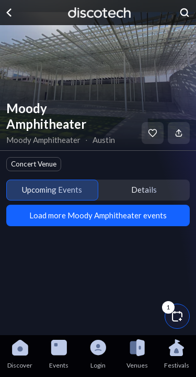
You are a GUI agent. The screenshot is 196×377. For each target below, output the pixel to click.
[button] (177, 316)
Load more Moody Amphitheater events (98, 215)
